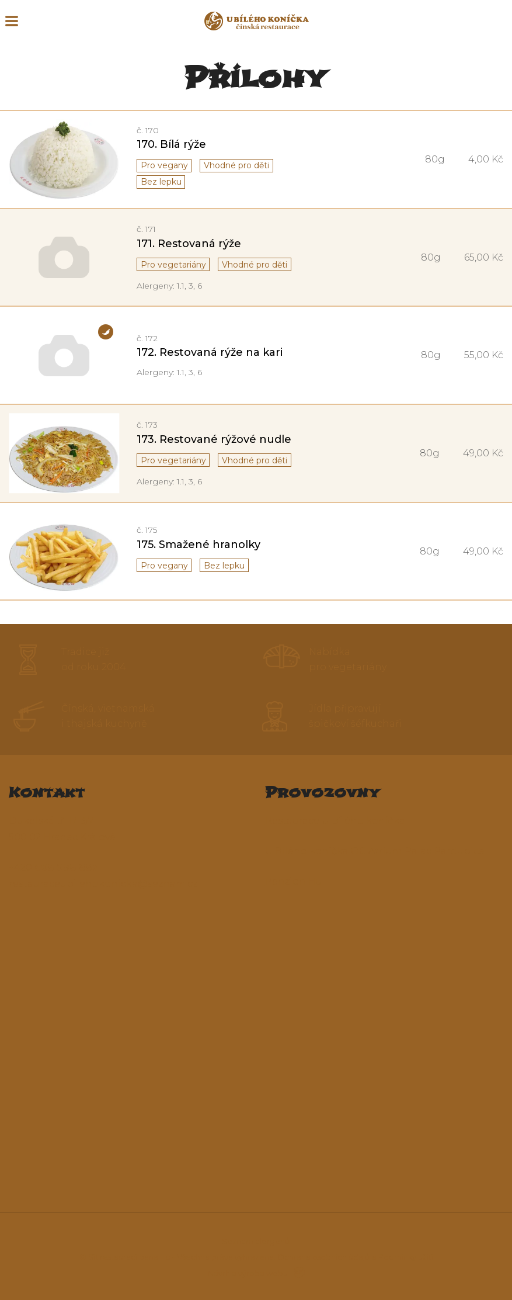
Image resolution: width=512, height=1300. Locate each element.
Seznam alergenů (256, 1241)
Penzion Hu (293, 881)
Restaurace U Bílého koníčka (335, 820)
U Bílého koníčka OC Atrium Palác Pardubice (375, 851)
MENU (11, 21)
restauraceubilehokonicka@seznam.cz (103, 883)
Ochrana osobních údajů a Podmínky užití (355, 1256)
